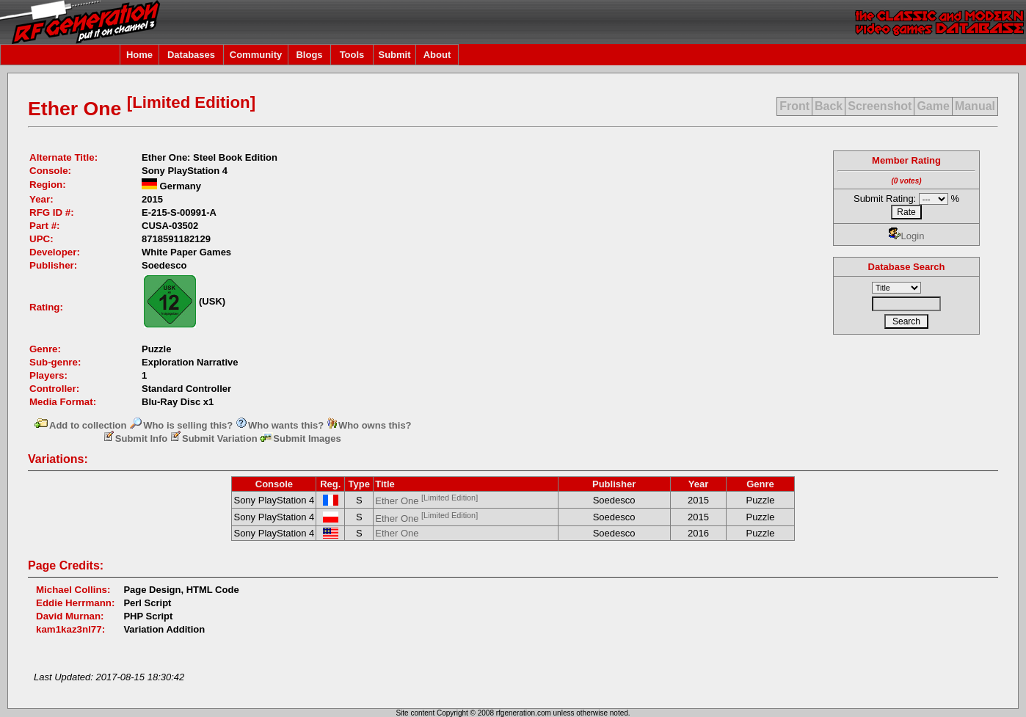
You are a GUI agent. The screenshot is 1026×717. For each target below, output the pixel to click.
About (437, 54)
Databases (191, 54)
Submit (394, 54)
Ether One (426, 500)
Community (256, 54)
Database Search (906, 266)
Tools (352, 54)
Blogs (309, 54)
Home (139, 54)
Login (907, 235)
